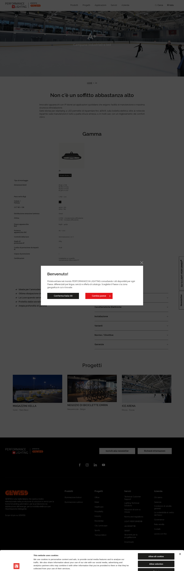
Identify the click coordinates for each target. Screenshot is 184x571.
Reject (156, 552)
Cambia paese (99, 296)
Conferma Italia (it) (63, 296)
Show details (134, 566)
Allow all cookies (156, 537)
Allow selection (156, 545)
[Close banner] (180, 535)
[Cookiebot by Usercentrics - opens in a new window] (16, 566)
